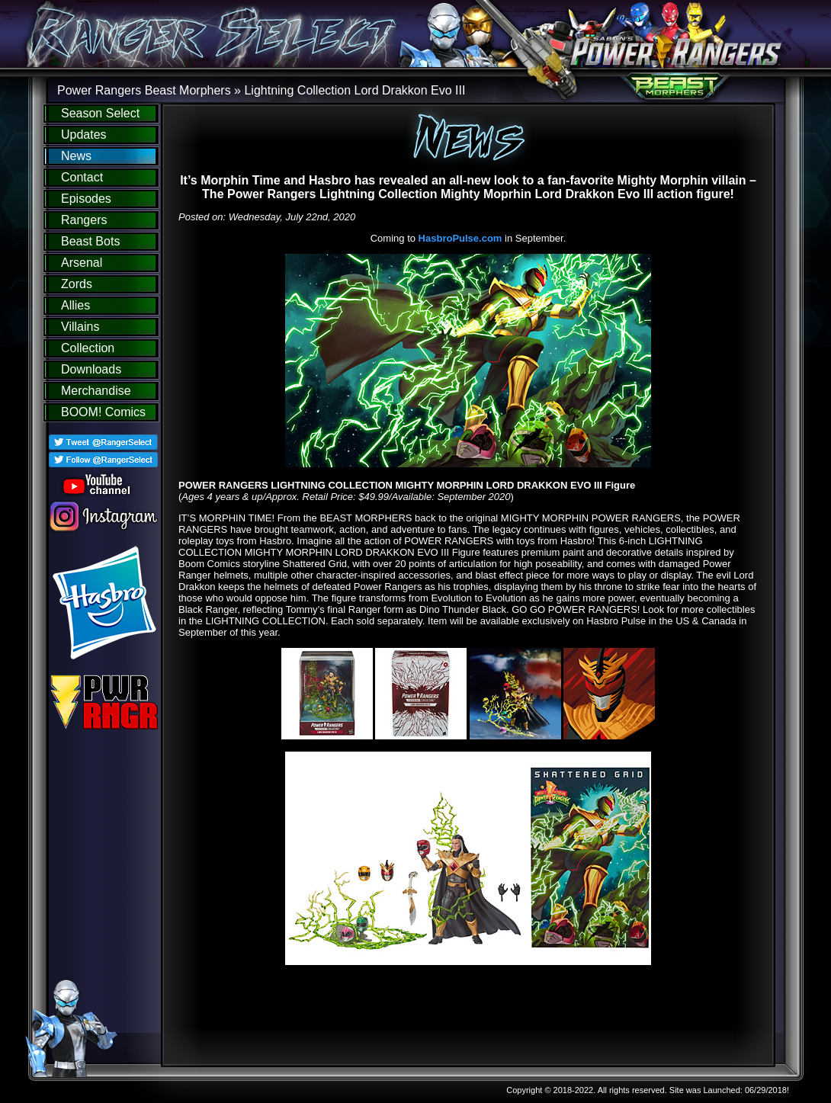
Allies (75, 305)
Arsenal (81, 262)
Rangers (84, 219)
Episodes (86, 198)
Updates (84, 134)
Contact (82, 177)
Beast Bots (90, 241)
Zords (76, 283)
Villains (80, 326)
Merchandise (96, 390)
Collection (87, 347)
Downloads (91, 369)
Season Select (100, 113)
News (76, 155)
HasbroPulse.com (460, 238)
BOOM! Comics (103, 412)
